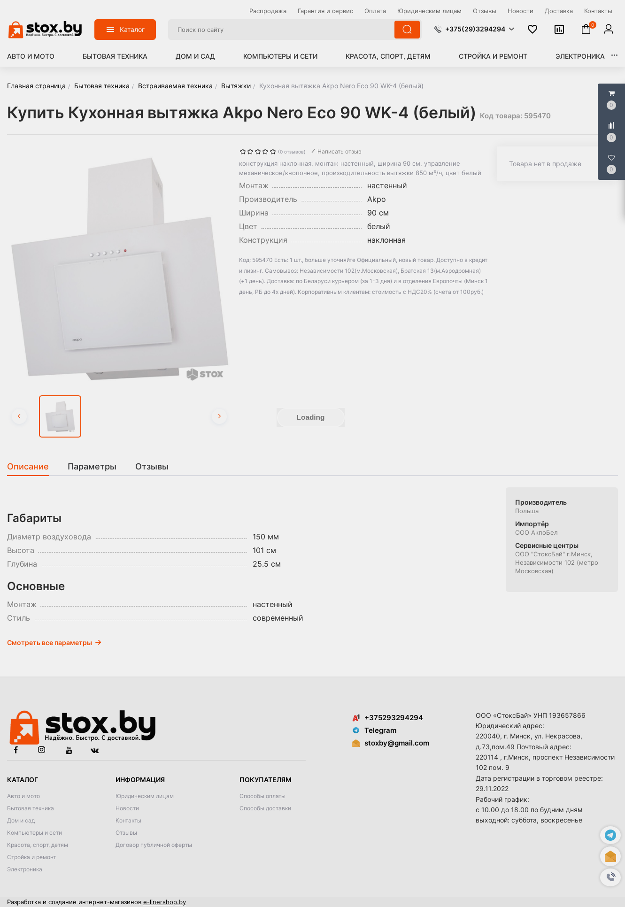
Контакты (128, 820)
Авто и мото (30, 56)
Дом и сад (195, 56)
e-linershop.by (164, 902)
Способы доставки (265, 808)
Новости (127, 808)
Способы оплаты (262, 795)
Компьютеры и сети (280, 56)
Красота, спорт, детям (388, 56)
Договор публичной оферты (154, 844)
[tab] (32, 466)
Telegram (374, 730)
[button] (610, 877)
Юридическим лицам (145, 795)
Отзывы (126, 832)
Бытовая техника (115, 56)
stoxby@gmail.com (396, 742)
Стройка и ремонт (493, 56)
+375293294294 (387, 717)
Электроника (580, 56)
